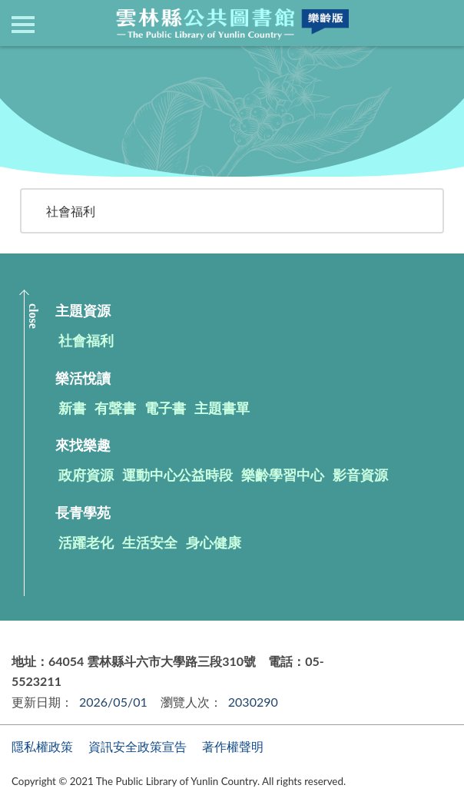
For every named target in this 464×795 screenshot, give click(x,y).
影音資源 (360, 474)
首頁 (85, 65)
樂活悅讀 (83, 378)
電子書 (165, 407)
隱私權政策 (42, 746)
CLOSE (33, 316)
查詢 (441, 23)
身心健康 (213, 542)
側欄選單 (23, 24)
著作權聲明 (232, 746)
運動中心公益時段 (177, 474)
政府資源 (86, 474)
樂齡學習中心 (282, 474)
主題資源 (135, 65)
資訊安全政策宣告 (137, 746)
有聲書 (115, 407)
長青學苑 (83, 513)
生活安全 (149, 542)
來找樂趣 (83, 445)
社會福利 (70, 211)
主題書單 (222, 407)
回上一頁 (46, 94)
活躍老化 (86, 542)
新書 (72, 407)
